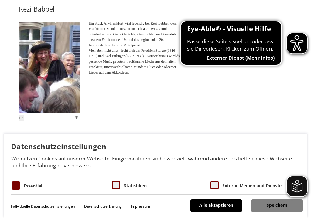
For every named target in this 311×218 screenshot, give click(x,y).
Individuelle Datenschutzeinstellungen (43, 206)
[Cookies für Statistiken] (116, 185)
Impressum (140, 206)
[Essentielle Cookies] (16, 185)
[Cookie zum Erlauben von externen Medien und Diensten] (214, 185)
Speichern (277, 205)
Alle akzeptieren (216, 205)
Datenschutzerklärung (103, 206)
